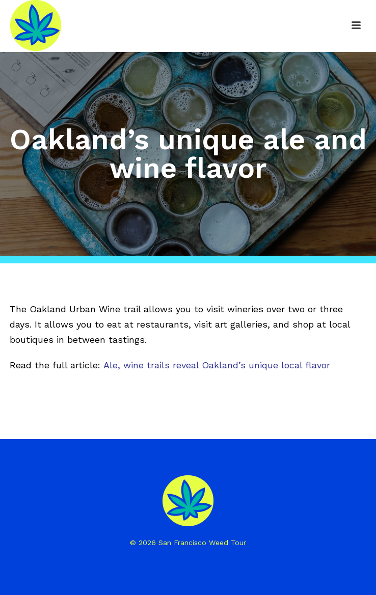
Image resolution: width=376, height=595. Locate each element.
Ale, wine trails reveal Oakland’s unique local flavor (216, 365)
